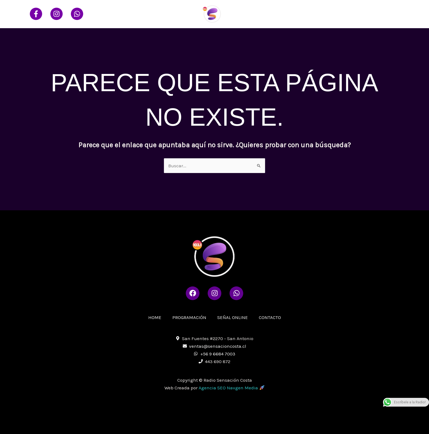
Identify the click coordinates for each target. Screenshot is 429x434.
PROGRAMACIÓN (308, 14)
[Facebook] (36, 14)
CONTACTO (383, 14)
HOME (276, 14)
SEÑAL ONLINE (348, 14)
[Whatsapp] (77, 14)
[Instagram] (56, 14)
